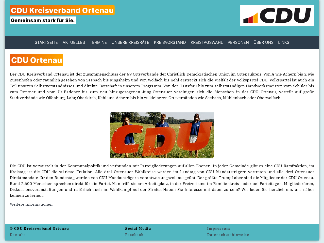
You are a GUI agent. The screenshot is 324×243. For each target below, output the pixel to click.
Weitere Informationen (31, 204)
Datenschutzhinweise (228, 234)
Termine (98, 42)
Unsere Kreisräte (130, 42)
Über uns (263, 42)
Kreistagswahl (207, 42)
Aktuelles (74, 42)
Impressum (218, 228)
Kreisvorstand (170, 42)
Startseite (46, 42)
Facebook (134, 234)
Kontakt (17, 234)
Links (283, 42)
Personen (238, 42)
